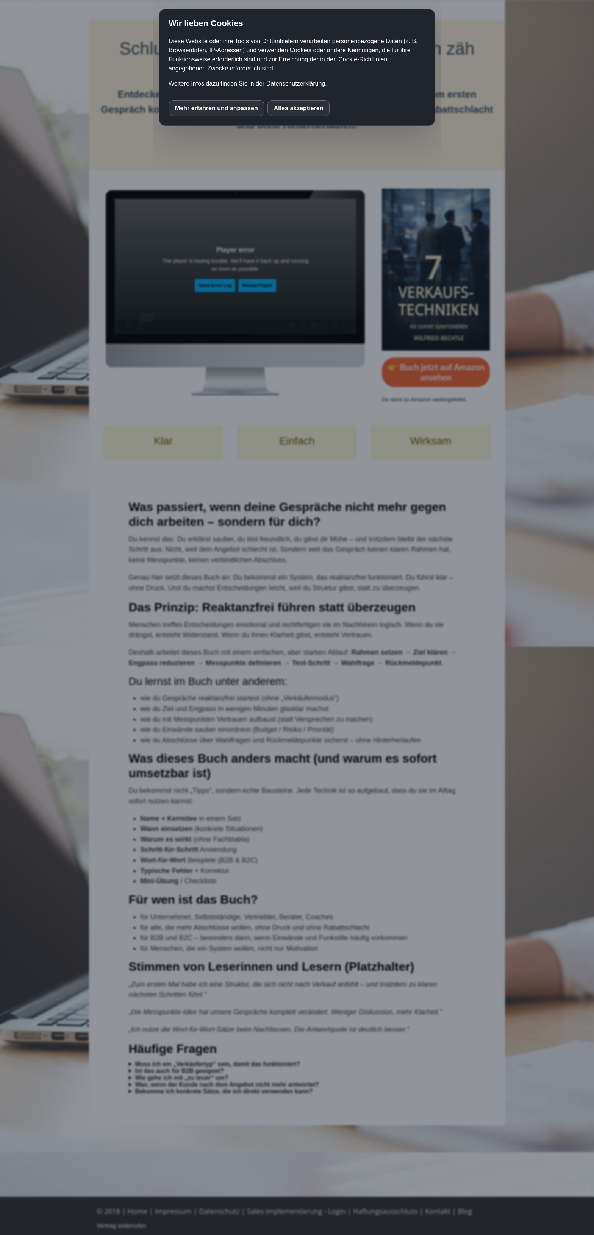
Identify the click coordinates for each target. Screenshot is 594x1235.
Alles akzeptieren (299, 108)
